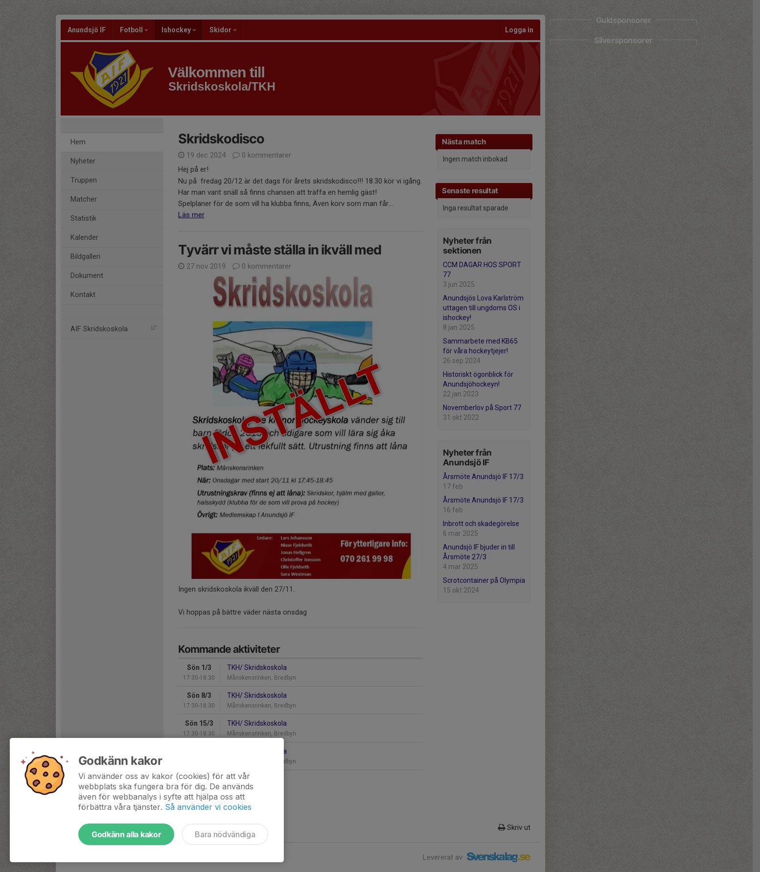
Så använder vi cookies (208, 807)
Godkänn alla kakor (126, 834)
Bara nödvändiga (225, 834)
